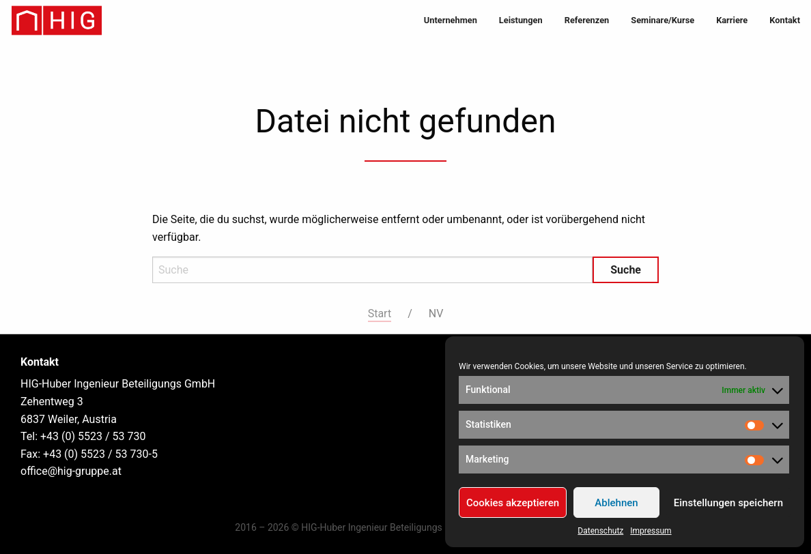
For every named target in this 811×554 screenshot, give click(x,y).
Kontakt (784, 20)
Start (379, 313)
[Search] (372, 270)
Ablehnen (616, 503)
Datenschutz (600, 531)
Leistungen (521, 20)
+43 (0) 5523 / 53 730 (92, 436)
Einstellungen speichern (728, 503)
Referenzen (587, 20)
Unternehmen (450, 20)
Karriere (732, 20)
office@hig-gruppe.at (71, 471)
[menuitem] (450, 20)
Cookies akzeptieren (512, 503)
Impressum (650, 531)
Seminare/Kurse (662, 20)
